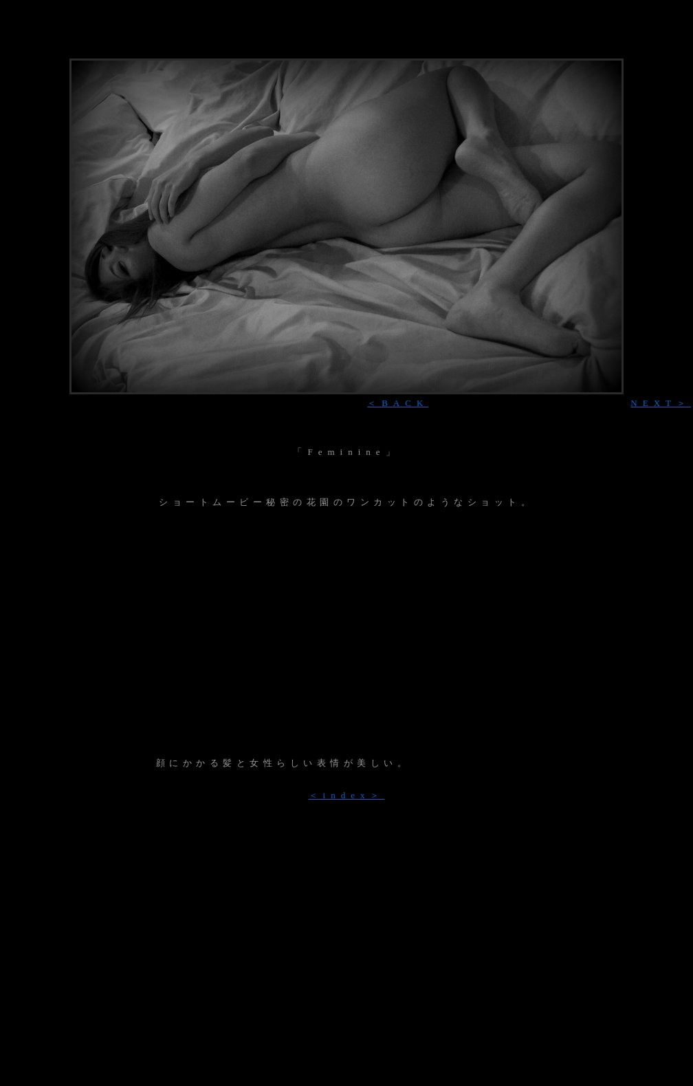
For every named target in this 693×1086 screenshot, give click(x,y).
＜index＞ (347, 795)
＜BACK (397, 403)
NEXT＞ (660, 403)
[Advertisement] (346, 633)
